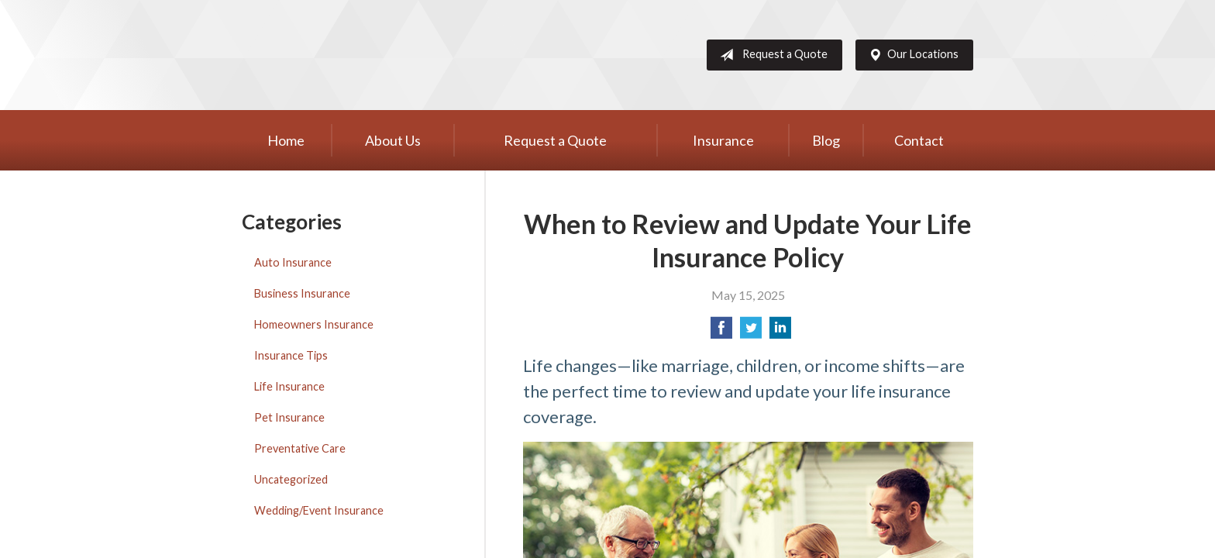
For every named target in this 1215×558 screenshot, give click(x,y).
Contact (919, 140)
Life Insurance (289, 386)
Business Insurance (302, 293)
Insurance (723, 140)
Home (286, 140)
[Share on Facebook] (721, 332)
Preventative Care (300, 448)
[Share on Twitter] (751, 332)
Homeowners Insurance (313, 324)
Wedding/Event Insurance (319, 510)
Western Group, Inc (362, 55)
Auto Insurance (293, 262)
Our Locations (910, 55)
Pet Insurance (289, 417)
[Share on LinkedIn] (780, 332)
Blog (826, 140)
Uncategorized (291, 479)
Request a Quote (771, 55)
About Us (393, 140)
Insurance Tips (291, 355)
